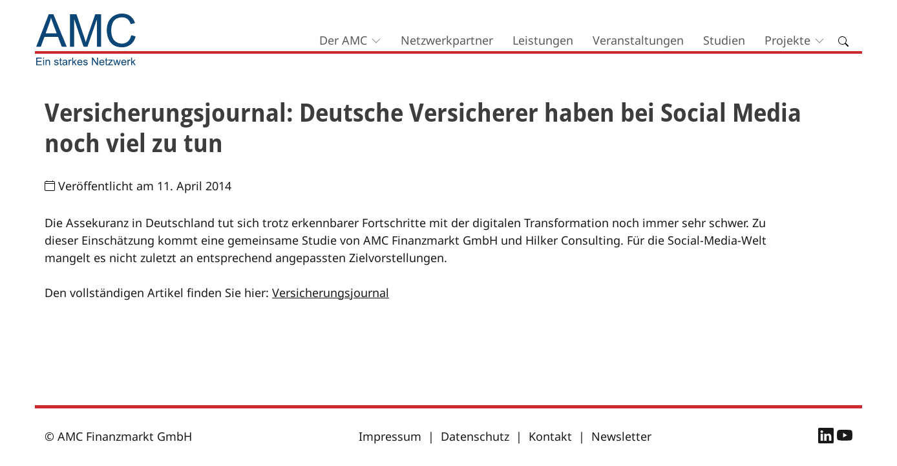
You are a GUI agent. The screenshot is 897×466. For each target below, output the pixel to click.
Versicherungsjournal (330, 292)
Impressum (390, 436)
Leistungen (542, 40)
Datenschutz (475, 436)
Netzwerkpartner (447, 40)
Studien (724, 40)
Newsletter (621, 436)
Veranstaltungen (638, 40)
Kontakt (550, 436)
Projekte (787, 40)
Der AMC (343, 40)
